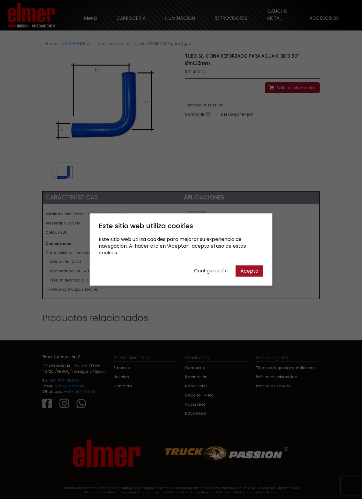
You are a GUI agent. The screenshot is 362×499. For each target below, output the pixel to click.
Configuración (211, 270)
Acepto (249, 271)
